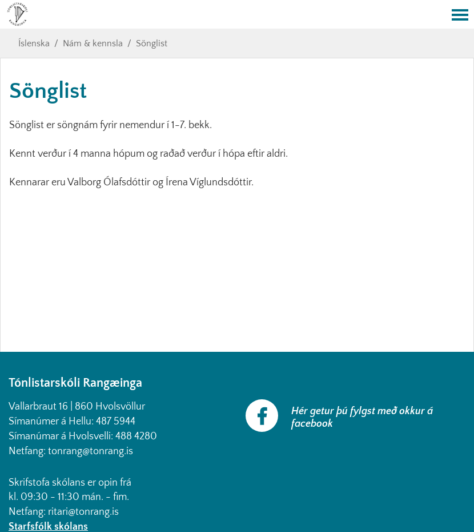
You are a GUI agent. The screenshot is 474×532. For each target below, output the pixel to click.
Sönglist (151, 43)
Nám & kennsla (93, 43)
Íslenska (34, 43)
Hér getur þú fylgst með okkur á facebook (362, 418)
